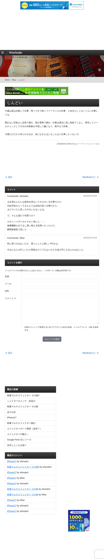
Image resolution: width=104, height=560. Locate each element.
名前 (7, 276)
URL (7, 291)
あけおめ (11, 412)
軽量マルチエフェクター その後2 (23, 395)
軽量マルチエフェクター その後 (22, 406)
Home (7, 80)
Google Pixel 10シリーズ (19, 440)
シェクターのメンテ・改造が (21, 401)
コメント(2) (93, 144)
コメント (10, 298)
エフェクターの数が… (18, 434)
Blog (14, 80)
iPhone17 (11, 417)
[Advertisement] (52, 30)
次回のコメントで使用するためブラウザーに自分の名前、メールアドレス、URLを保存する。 (61, 328)
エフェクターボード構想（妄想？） (24, 428)
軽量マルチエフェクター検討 (21, 423)
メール (8, 284)
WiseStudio (15, 52)
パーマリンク (82, 144)
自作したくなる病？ (17, 445)
